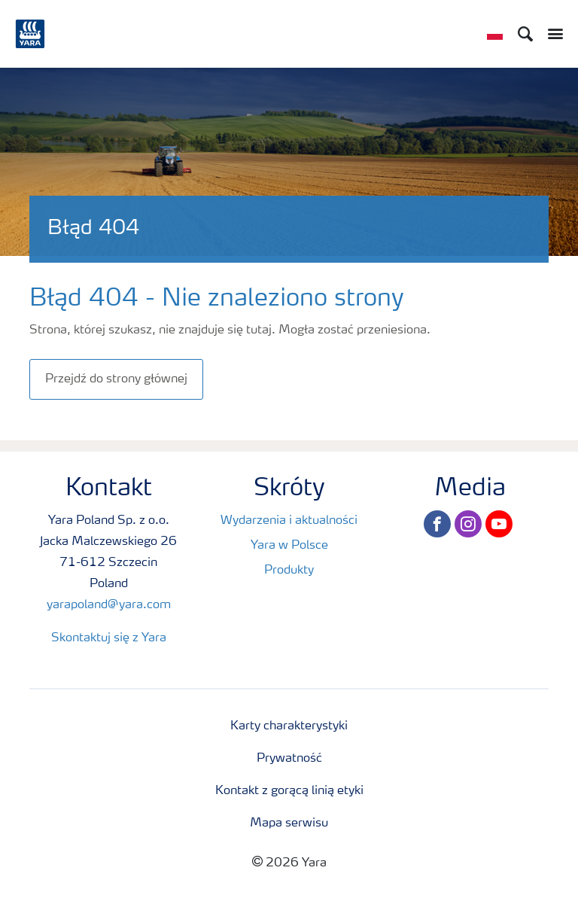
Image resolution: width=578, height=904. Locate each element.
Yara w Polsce (289, 546)
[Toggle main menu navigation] (551, 34)
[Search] (525, 34)
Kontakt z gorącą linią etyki (289, 791)
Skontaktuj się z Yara (108, 638)
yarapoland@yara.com (109, 605)
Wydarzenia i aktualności (289, 521)
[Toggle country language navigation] (494, 34)
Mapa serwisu (289, 823)
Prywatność (289, 759)
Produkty (289, 571)
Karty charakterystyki (289, 726)
